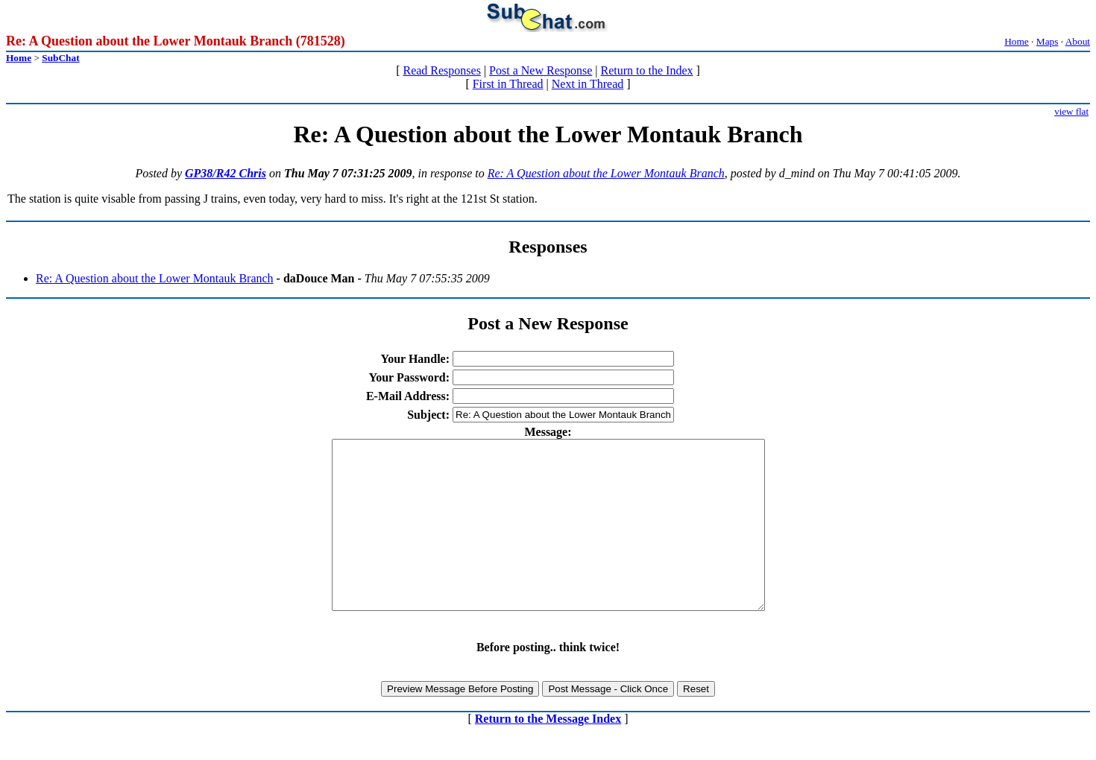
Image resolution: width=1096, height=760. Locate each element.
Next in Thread (588, 83)
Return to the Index (647, 70)
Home (1016, 41)
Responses (547, 246)
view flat (1071, 111)
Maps (1047, 41)
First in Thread (508, 83)
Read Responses (441, 70)
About (1077, 41)
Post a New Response (540, 70)
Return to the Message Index (548, 752)
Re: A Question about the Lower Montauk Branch (606, 173)
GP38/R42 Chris (225, 173)
